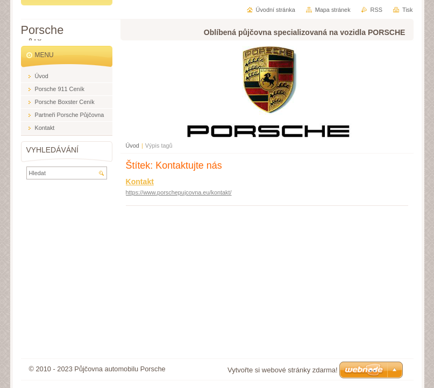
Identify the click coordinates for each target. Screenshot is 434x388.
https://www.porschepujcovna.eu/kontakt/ (179, 192)
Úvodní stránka (275, 9)
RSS (376, 9)
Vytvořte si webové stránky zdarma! (282, 370)
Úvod (132, 145)
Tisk (407, 9)
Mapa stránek (333, 9)
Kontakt (140, 181)
